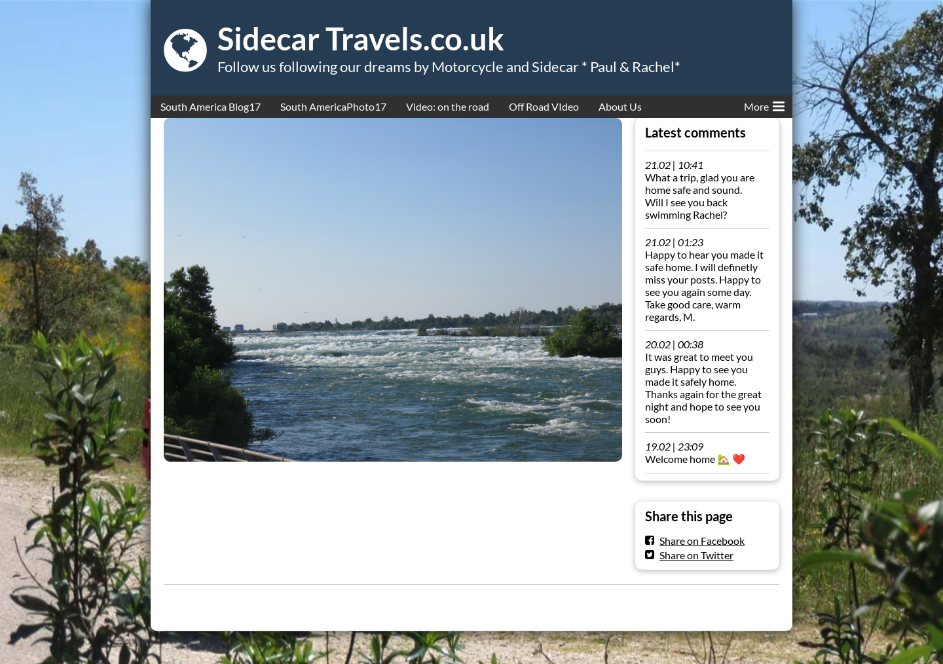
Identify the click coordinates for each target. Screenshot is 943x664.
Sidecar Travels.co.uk (360, 38)
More (764, 104)
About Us (620, 106)
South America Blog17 (210, 106)
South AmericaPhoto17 (333, 106)
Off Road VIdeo (544, 106)
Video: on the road (447, 106)
